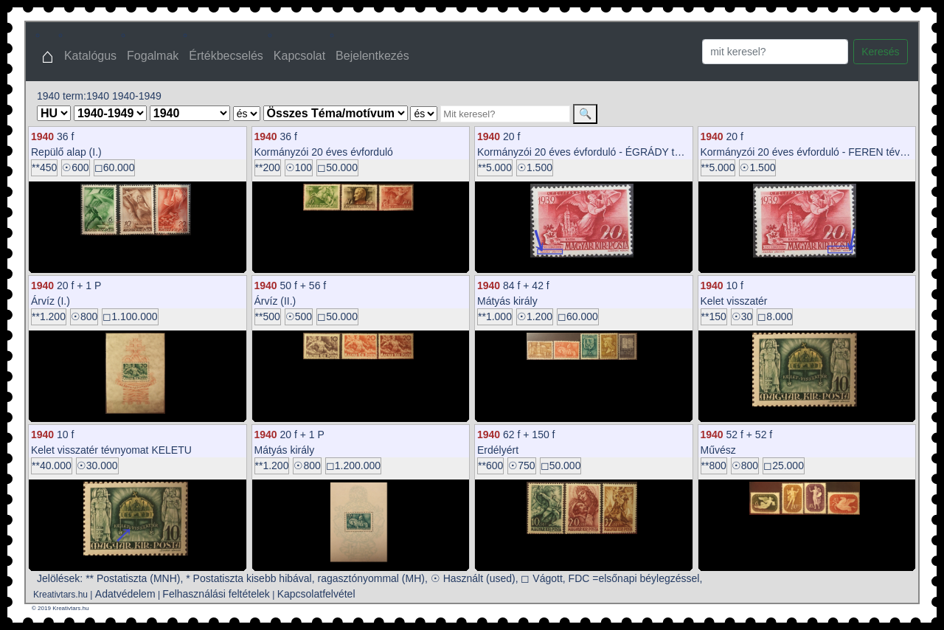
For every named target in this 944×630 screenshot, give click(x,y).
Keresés (880, 52)
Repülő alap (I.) (66, 152)
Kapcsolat (299, 55)
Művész (718, 450)
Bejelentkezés (372, 55)
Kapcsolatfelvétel (316, 594)
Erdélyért (497, 450)
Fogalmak (152, 55)
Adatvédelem (125, 594)
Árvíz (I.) (50, 301)
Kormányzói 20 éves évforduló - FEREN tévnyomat (817, 152)
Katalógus (90, 55)
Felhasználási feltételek (216, 594)
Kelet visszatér (734, 301)
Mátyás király (507, 301)
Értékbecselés (226, 55)
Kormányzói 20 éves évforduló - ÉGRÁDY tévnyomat (598, 152)
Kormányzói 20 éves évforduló (323, 152)
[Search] (775, 51)
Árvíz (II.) (275, 301)
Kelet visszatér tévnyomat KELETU (111, 450)
